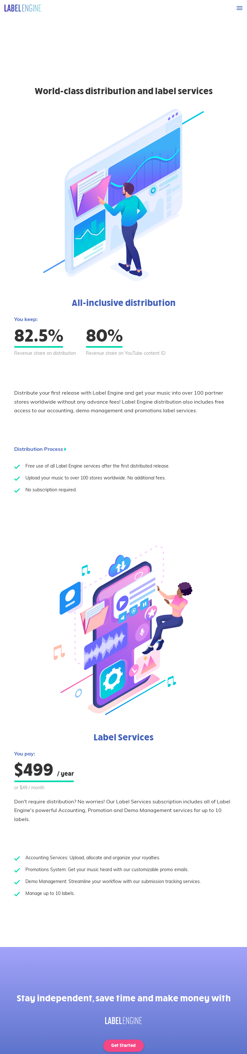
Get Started (123, 1045)
